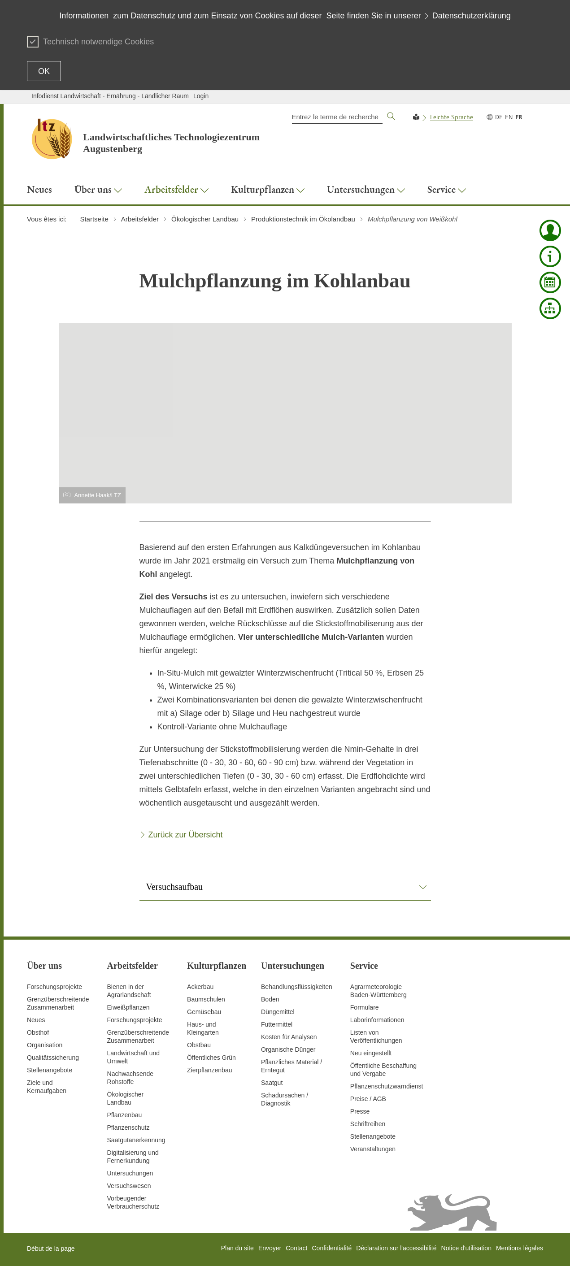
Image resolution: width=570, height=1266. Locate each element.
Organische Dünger (288, 1049)
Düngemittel (278, 1011)
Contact (296, 1248)
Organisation (44, 1045)
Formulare (364, 1007)
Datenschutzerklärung (471, 15)
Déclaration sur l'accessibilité (396, 1248)
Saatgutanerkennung (136, 1140)
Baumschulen (206, 999)
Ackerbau (200, 986)
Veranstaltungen (373, 1149)
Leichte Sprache (451, 117)
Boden (270, 999)
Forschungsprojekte (54, 986)
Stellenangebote (49, 1070)
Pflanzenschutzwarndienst (386, 1086)
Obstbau (199, 1045)
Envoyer (269, 1248)
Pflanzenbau (124, 1115)
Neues (36, 1019)
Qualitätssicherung (53, 1057)
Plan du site (237, 1248)
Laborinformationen (377, 1019)
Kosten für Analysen (289, 1037)
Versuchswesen (129, 1185)
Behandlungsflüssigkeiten (296, 986)
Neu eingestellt (371, 1053)
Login (201, 96)
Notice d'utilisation (466, 1248)
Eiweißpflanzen (128, 1007)
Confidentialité (332, 1248)
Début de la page (51, 1248)
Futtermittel (276, 1024)
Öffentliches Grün (211, 1057)
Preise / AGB (368, 1098)
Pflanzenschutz (128, 1127)
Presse (360, 1111)
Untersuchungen (130, 1173)
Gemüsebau (204, 1011)
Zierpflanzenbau (209, 1070)
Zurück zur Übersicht (185, 834)
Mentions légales (519, 1248)
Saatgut (272, 1082)
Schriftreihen (368, 1123)
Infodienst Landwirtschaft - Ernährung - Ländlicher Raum (110, 96)
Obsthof (38, 1032)
